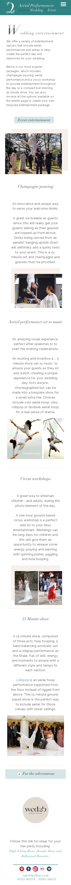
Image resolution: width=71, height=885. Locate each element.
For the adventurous (39, 773)
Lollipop (22, 680)
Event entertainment (34, 120)
